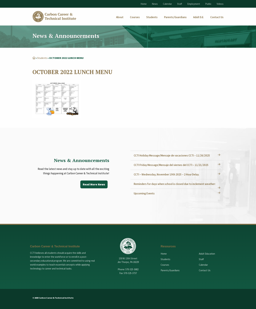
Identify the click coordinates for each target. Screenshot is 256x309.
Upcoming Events (144, 193)
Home (144, 3)
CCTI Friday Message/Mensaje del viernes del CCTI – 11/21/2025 (171, 165)
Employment (193, 3)
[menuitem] (120, 17)
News (155, 3)
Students (42, 58)
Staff (179, 3)
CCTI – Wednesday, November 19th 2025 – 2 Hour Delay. (166, 174)
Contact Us (204, 270)
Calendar (167, 3)
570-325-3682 (131, 269)
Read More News (94, 184)
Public (208, 3)
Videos (220, 3)
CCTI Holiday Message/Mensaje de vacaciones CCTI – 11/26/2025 (172, 155)
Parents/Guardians (170, 270)
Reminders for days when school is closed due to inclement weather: (175, 184)
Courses (165, 264)
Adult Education (207, 253)
